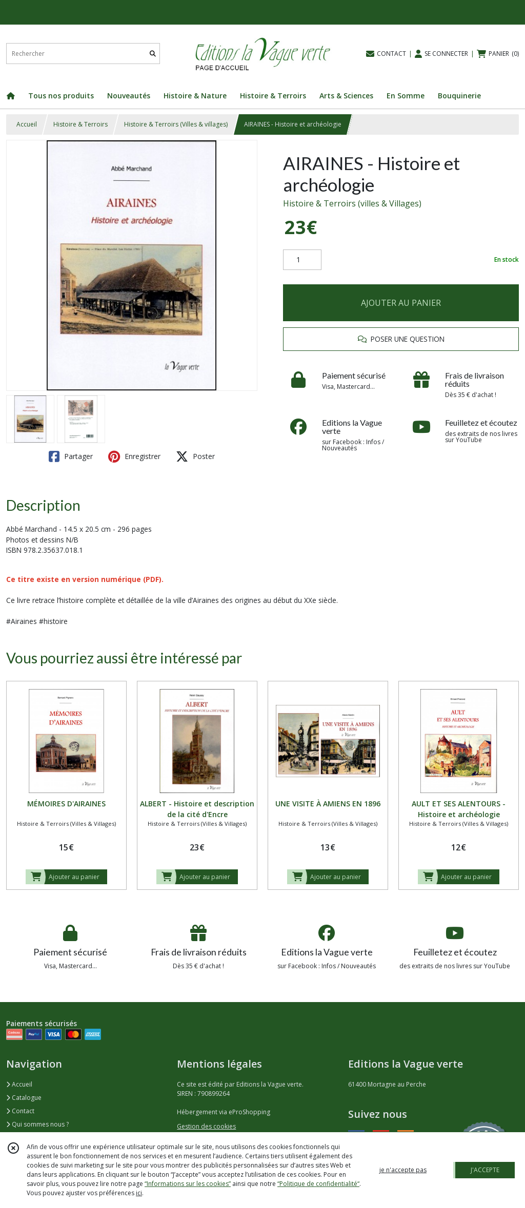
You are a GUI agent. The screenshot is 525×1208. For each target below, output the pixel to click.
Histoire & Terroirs (80, 124)
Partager (71, 456)
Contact (20, 1111)
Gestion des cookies (206, 1126)
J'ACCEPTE (485, 1169)
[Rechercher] (152, 54)
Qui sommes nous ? (37, 1124)
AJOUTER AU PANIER (401, 302)
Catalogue (24, 1097)
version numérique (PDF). (118, 579)
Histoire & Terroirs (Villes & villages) (176, 124)
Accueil (26, 124)
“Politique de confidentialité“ (318, 1183)
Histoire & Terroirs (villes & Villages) (352, 203)
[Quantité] (302, 259)
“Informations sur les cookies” (188, 1183)
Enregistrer (134, 456)
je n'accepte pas (403, 1169)
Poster (195, 456)
